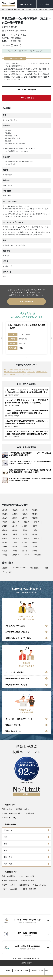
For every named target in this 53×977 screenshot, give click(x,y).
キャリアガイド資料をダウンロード (18, 719)
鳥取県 (26, 538)
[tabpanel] (26, 338)
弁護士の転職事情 (8, 876)
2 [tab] (26, 358)
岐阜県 (4, 530)
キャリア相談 (44, 4)
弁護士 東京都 (8, 369)
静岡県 (14, 530)
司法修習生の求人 (22, 809)
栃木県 (4, 518)
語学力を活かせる (41, 372)
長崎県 (14, 551)
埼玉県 (24, 518)
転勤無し (16, 45)
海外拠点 (37, 555)
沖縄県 (26, 555)
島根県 (36, 538)
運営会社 (8, 970)
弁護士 (4, 568)
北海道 (4, 510)
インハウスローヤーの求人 (12, 813)
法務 (46, 568)
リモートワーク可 (24, 374)
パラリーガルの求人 (9, 818)
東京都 (34, 518)
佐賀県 (4, 551)
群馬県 (14, 518)
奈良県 (4, 538)
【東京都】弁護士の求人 (45, 9)
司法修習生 (27, 369)
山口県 (24, 542)
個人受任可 (6, 45)
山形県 (14, 514)
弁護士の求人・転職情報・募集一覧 (27, 9)
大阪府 (24, 534)
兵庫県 (34, 534)
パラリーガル (7, 572)
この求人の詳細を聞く (26, 301)
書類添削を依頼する (13, 725)
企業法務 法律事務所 (10, 374)
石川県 (4, 526)
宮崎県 (4, 555)
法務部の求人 (31, 813)
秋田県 (4, 514)
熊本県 (24, 551)
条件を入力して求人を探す (15, 626)
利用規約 (33, 970)
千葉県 (4, 522)
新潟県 (26, 522)
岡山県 (4, 542)
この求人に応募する (26, 98)
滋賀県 (4, 534)
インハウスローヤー (18, 568)
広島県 (14, 542)
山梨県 (24, 526)
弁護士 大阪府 (18, 369)
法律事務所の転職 (27, 880)
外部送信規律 (26, 963)
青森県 (14, 510)
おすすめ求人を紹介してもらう (17, 632)
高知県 (24, 547)
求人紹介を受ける (26, 4)
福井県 (14, 526)
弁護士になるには (39, 885)
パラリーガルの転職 (9, 889)
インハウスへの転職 (26, 876)
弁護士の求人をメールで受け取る (18, 638)
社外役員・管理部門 (28, 889)
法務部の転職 (24, 885)
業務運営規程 (43, 970)
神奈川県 (15, 522)
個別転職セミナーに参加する (16, 685)
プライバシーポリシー (21, 970)
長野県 (34, 526)
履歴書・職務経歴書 (9, 880)
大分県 (34, 551)
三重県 (34, 530)
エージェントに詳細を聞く (26, 89)
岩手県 (24, 510)
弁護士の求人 (7, 809)
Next (50, 338)
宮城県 (34, 510)
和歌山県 (15, 538)
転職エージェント (8, 885)
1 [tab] (23, 358)
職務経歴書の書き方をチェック (17, 678)
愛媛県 (14, 547)
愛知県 (24, 530)
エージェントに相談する (14, 672)
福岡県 (34, 547)
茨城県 (34, 514)
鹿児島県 (15, 555)
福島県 (24, 514)
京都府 (14, 534)
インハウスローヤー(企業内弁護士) (15, 372)
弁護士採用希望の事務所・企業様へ (26, 958)
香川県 (4, 547)
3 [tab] (30, 358)
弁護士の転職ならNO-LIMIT (9, 9)
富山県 (36, 522)
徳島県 (34, 542)
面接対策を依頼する (13, 731)
